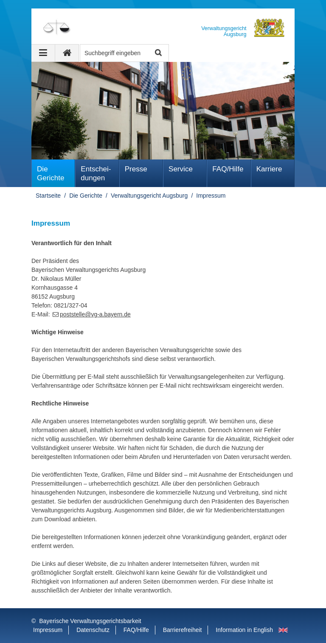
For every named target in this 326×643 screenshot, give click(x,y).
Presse (136, 169)
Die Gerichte (51, 173)
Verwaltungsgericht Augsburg (149, 195)
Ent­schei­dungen (96, 173)
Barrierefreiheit (182, 629)
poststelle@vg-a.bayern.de (95, 314)
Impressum (210, 195)
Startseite (48, 195)
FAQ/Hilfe (227, 169)
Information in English (244, 629)
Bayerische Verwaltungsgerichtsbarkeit (90, 621)
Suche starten (158, 53)
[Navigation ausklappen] (43, 53)
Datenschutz (93, 629)
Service (181, 169)
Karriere (269, 169)
